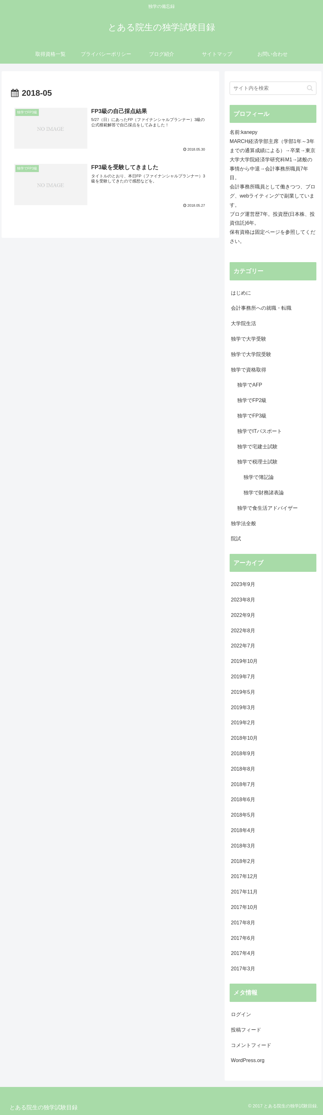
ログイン (241, 1014)
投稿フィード (246, 1029)
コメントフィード (251, 1045)
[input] (273, 88)
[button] (309, 88)
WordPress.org (247, 1060)
